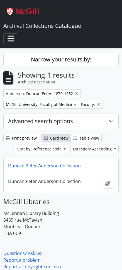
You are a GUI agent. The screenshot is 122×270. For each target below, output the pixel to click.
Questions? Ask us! (22, 253)
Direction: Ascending (93, 149)
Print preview (21, 138)
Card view (56, 138)
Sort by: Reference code (40, 149)
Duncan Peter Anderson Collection (44, 166)
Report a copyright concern (32, 267)
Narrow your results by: (61, 59)
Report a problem (22, 260)
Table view (86, 138)
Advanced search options (40, 121)
